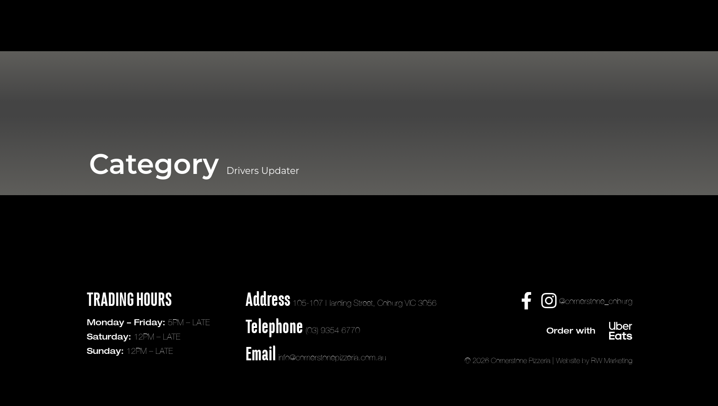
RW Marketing (611, 360)
